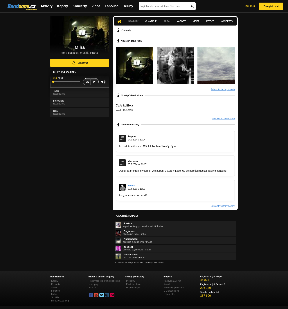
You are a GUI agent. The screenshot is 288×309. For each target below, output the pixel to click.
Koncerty (80, 6)
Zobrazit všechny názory (223, 206)
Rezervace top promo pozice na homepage (104, 282)
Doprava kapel (133, 287)
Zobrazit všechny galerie (223, 89)
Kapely (62, 6)
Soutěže (55, 297)
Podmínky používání (174, 287)
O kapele (150, 21)
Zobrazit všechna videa (223, 118)
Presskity (130, 281)
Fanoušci (112, 6)
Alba (166, 21)
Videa (95, 6)
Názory (181, 21)
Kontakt (167, 284)
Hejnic (131, 185)
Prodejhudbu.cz (133, 284)
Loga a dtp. (169, 294)
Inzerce (92, 287)
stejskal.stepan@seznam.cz (194, 146)
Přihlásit (250, 6)
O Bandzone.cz (171, 291)
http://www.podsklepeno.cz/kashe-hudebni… (173, 195)
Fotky (210, 21)
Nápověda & (172, 281)
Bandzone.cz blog (60, 300)
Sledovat (80, 63)
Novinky (133, 21)
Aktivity (47, 6)
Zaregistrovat (271, 6)
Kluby (128, 6)
